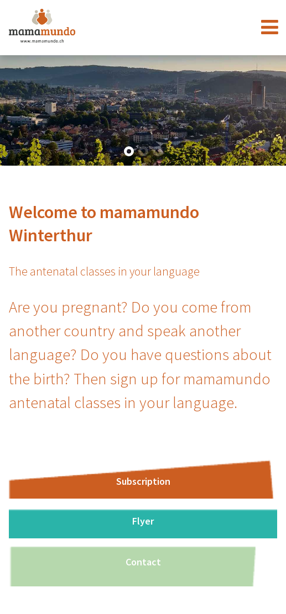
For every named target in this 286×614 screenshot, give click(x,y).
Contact (143, 561)
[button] (129, 151)
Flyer (143, 521)
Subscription (143, 481)
